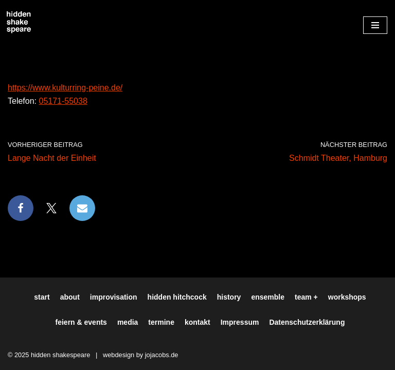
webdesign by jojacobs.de (140, 355)
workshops (347, 297)
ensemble (267, 297)
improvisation (113, 297)
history (229, 297)
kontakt (197, 322)
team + (306, 297)
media (127, 322)
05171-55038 (63, 101)
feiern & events (81, 322)
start (41, 297)
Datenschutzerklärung (307, 322)
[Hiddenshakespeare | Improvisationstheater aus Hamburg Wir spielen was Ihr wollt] (19, 22)
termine (161, 322)
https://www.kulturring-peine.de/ (65, 87)
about (70, 297)
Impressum (240, 322)
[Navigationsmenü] (375, 25)
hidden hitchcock (177, 297)
